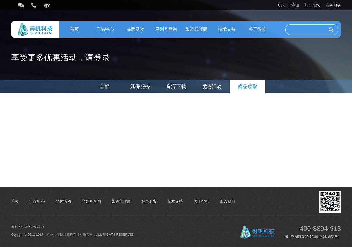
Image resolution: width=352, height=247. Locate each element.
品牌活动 (135, 29)
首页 (74, 29)
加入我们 (227, 201)
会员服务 (333, 5)
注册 (295, 5)
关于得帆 (257, 29)
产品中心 (105, 29)
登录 (281, 5)
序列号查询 (166, 29)
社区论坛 (312, 5)
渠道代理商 (196, 29)
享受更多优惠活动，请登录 (60, 57)
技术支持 (227, 29)
